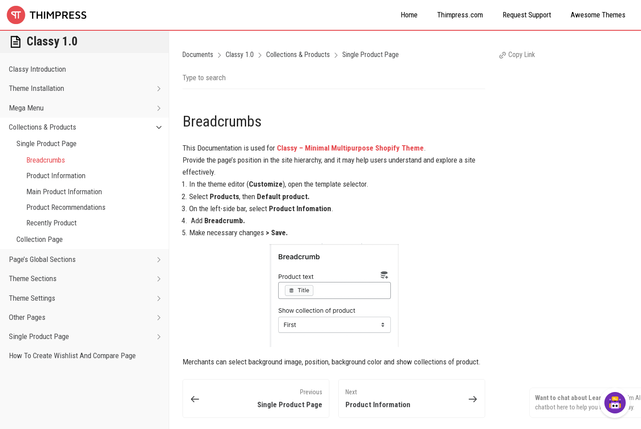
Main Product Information (64, 191)
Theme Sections (89, 278)
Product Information (55, 175)
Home (409, 14)
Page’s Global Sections (89, 259)
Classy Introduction (37, 69)
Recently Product (51, 222)
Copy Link (517, 54)
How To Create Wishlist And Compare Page (72, 355)
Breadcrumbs (45, 159)
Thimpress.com (460, 14)
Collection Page (39, 239)
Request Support (527, 14)
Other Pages (89, 317)
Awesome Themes (598, 14)
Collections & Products (89, 127)
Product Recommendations (65, 207)
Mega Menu (89, 108)
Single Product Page (46, 143)
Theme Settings (89, 298)
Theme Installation (89, 88)
